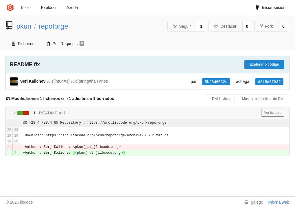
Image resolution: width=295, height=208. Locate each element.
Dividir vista (221, 99)
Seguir (182, 26)
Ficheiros (23, 43)
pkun (24, 26)
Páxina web (278, 202)
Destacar (225, 26)
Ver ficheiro (272, 113)
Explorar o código (264, 64)
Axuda (72, 7)
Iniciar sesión (270, 7)
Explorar (48, 7)
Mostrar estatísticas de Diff (262, 99)
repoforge (53, 26)
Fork (266, 26)
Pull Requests (65, 43)
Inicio (26, 7)
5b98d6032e (216, 82)
